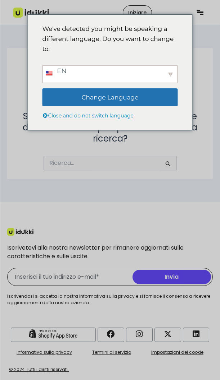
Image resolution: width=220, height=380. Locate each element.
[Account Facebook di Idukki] (111, 334)
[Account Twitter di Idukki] (168, 334)
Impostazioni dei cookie (177, 352)
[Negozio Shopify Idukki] (53, 334)
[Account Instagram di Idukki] (139, 334)
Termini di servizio (111, 352)
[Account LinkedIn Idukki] (196, 334)
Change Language (110, 97)
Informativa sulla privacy (44, 352)
